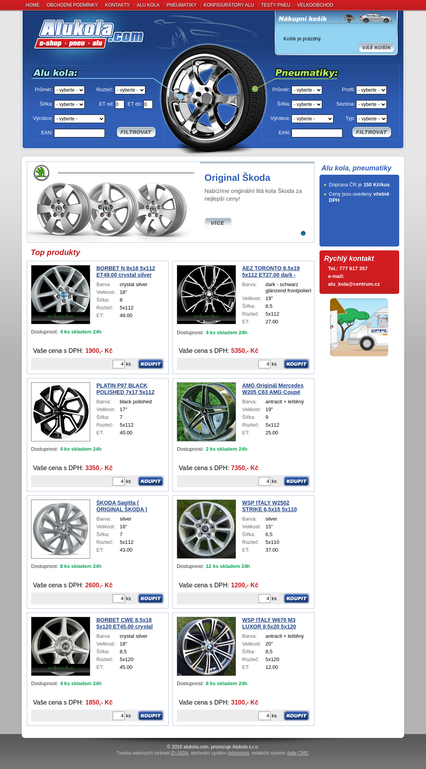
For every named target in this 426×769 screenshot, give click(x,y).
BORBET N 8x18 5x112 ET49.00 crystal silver (125, 271)
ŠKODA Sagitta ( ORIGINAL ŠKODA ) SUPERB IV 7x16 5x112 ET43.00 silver (126, 506)
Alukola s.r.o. (245, 747)
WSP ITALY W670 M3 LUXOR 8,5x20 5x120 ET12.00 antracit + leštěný (275, 623)
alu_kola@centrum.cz (354, 284)
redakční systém (279, 753)
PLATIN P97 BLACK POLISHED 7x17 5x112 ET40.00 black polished (126, 389)
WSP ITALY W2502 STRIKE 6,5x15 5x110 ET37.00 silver (269, 506)
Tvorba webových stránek (153, 753)
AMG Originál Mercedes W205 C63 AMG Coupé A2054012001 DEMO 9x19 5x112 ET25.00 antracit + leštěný (275, 389)
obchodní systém (220, 753)
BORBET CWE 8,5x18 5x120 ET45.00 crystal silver (124, 623)
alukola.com (195, 747)
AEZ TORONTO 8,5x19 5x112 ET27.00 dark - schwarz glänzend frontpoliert (271, 271)
